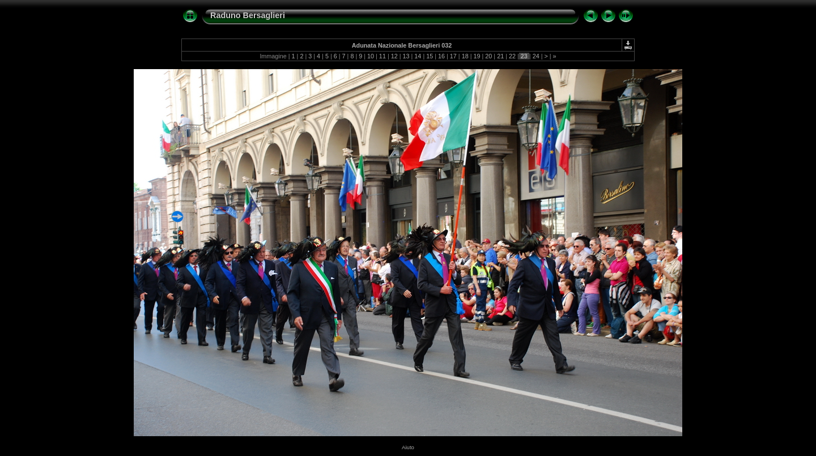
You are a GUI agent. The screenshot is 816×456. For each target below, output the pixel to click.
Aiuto (408, 447)
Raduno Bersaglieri (247, 15)
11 (382, 56)
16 (441, 56)
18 (465, 56)
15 (429, 56)
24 (536, 56)
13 (406, 56)
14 (418, 56)
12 (394, 56)
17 (453, 56)
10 (371, 56)
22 (512, 56)
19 (477, 56)
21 (500, 56)
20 (488, 56)
